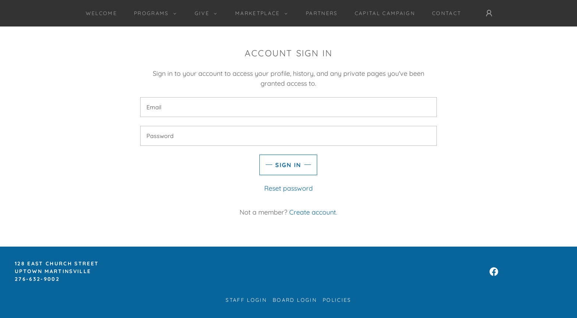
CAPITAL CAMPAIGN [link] (385, 13)
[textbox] (288, 107)
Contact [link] (446, 13)
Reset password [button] (288, 188)
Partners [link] (322, 13)
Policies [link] (337, 300)
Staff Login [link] (246, 300)
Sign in (288, 165)
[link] (493, 271)
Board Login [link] (295, 300)
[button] (153, 13)
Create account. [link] (313, 212)
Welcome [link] (101, 13)
